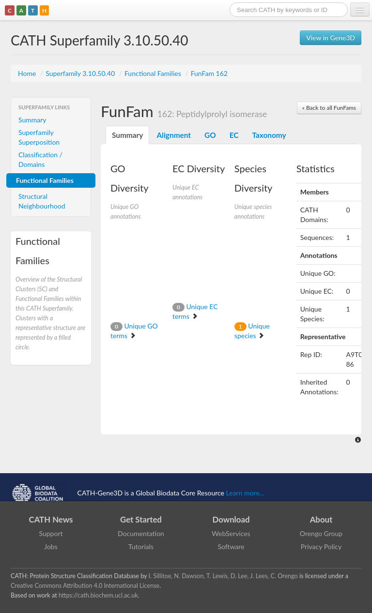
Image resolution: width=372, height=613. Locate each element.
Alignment (173, 135)
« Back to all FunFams (329, 107)
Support (50, 533)
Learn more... (245, 492)
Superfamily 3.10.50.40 (81, 73)
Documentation (141, 533)
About (321, 519)
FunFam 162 (209, 73)
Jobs (51, 546)
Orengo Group (321, 533)
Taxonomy (269, 135)
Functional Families (153, 73)
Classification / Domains (40, 159)
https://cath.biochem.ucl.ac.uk (98, 595)
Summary (32, 120)
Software (231, 546)
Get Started (141, 519)
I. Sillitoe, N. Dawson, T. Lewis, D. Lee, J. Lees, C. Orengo (223, 576)
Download (231, 519)
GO (210, 135)
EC (234, 135)
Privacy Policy (321, 546)
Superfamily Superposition (39, 137)
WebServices (231, 533)
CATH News (51, 519)
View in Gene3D (330, 37)
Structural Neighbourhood (41, 201)
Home (28, 73)
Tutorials (141, 546)
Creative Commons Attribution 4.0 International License (85, 585)
